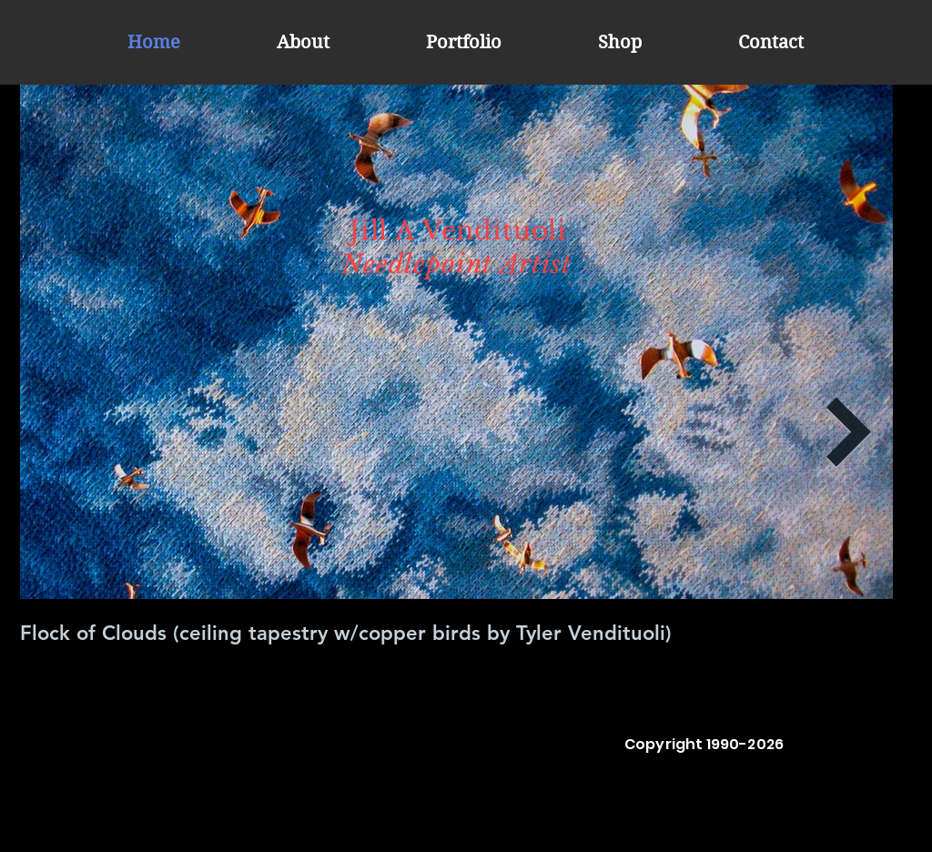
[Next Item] (849, 433)
